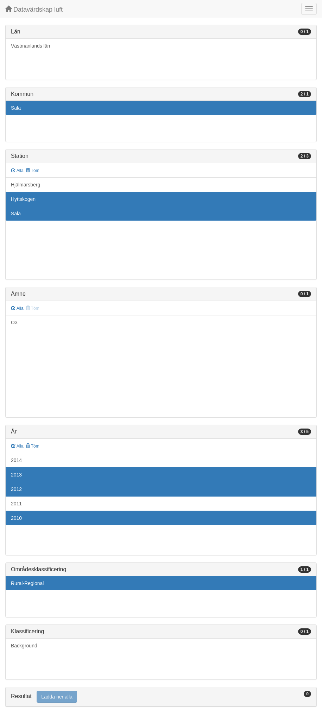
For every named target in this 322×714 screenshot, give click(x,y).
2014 (16, 460)
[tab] (161, 697)
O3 (14, 322)
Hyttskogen (23, 199)
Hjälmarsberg (25, 184)
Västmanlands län (30, 46)
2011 (16, 503)
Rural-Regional (27, 583)
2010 (16, 518)
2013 (16, 475)
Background (24, 645)
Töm (32, 170)
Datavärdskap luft (34, 9)
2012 (16, 489)
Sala (16, 108)
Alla (17, 170)
